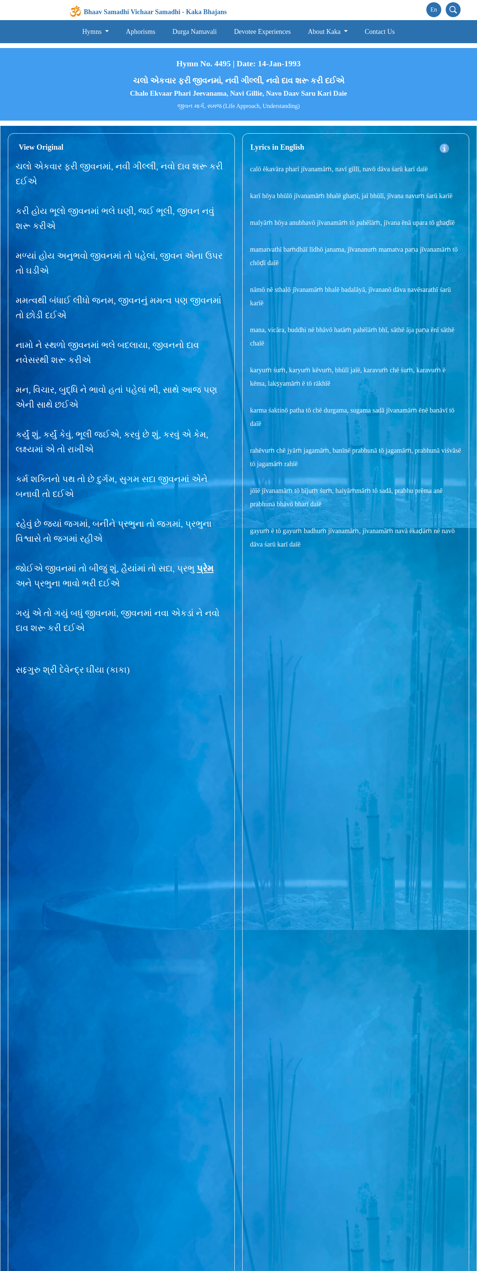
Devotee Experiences (262, 27)
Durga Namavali (195, 27)
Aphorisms (140, 27)
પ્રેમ (205, 564)
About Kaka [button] (325, 27)
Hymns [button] (93, 27)
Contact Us (380, 27)
